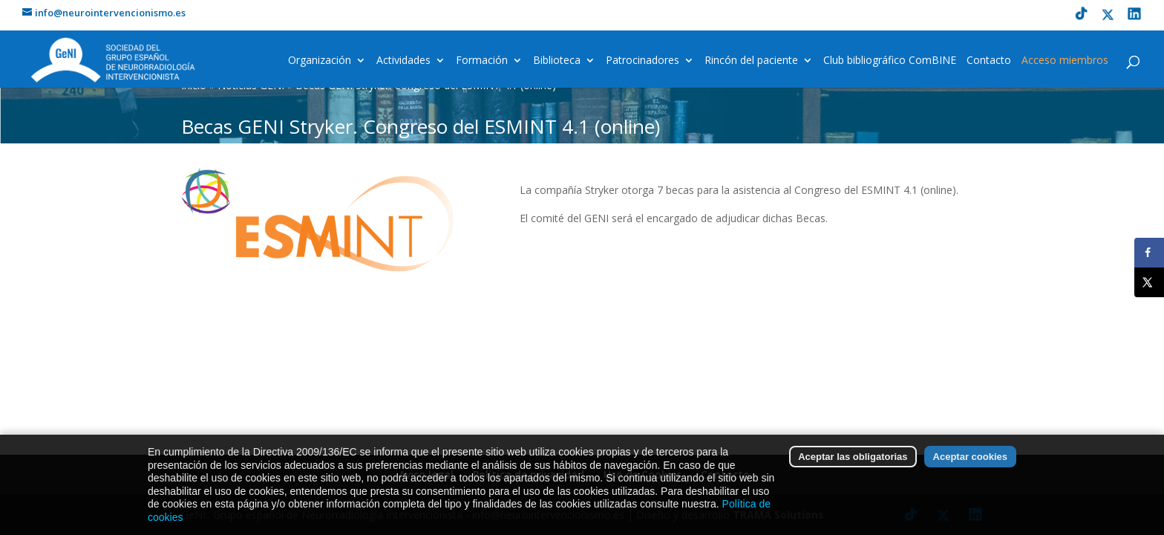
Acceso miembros (1064, 61)
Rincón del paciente (751, 61)
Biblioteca (557, 61)
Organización (319, 61)
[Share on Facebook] (1149, 253)
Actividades (403, 61)
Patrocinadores (642, 61)
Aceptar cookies (970, 464)
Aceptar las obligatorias (852, 464)
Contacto (989, 61)
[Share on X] (1149, 282)
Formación (482, 61)
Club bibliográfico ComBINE (889, 61)
